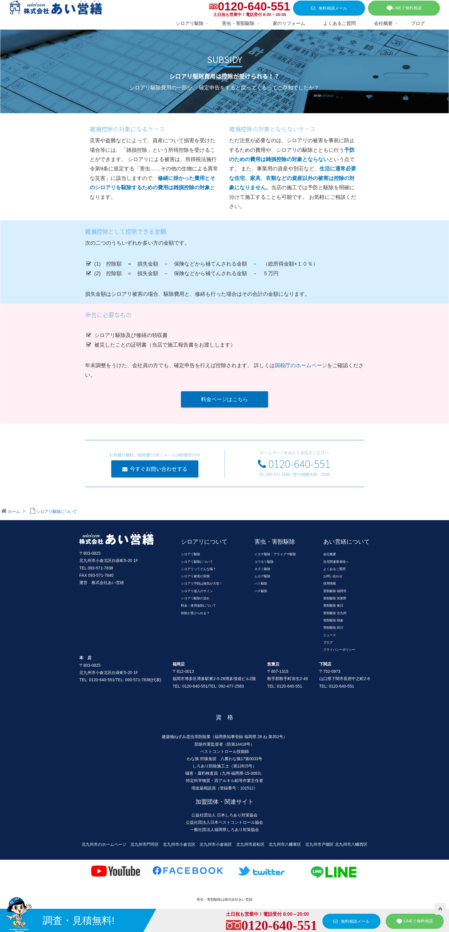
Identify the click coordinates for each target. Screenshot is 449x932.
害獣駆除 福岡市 (334, 591)
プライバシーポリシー (339, 649)
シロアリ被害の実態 (195, 576)
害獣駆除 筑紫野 (334, 598)
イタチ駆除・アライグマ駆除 (275, 554)
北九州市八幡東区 (285, 844)
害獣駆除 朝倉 (333, 620)
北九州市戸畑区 (319, 844)
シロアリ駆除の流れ (195, 598)
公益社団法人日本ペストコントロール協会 (224, 822)
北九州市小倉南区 (216, 844)
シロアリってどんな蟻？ (198, 569)
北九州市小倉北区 (179, 844)
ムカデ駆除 (262, 576)
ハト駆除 (260, 583)
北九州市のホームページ (104, 844)
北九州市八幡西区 (351, 844)
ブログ (328, 642)
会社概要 (329, 554)
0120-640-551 (254, 6)
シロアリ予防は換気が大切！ (201, 583)
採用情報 (329, 583)
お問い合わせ (332, 576)
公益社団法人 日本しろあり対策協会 (224, 815)
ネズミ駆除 (262, 569)
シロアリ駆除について (197, 561)
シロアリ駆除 (190, 554)
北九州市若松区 (250, 844)
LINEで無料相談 (404, 8)
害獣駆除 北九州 (334, 613)
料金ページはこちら (224, 399)
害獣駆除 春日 (333, 605)
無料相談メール (329, 8)
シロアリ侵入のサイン (197, 591)
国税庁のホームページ (301, 365)
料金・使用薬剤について (198, 605)
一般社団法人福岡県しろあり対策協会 (224, 829)
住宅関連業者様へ (336, 561)
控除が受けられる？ (195, 613)
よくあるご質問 (334, 569)
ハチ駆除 (260, 591)
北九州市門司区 (144, 844)
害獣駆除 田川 (333, 627)
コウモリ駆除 (264, 561)
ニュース (329, 635)
